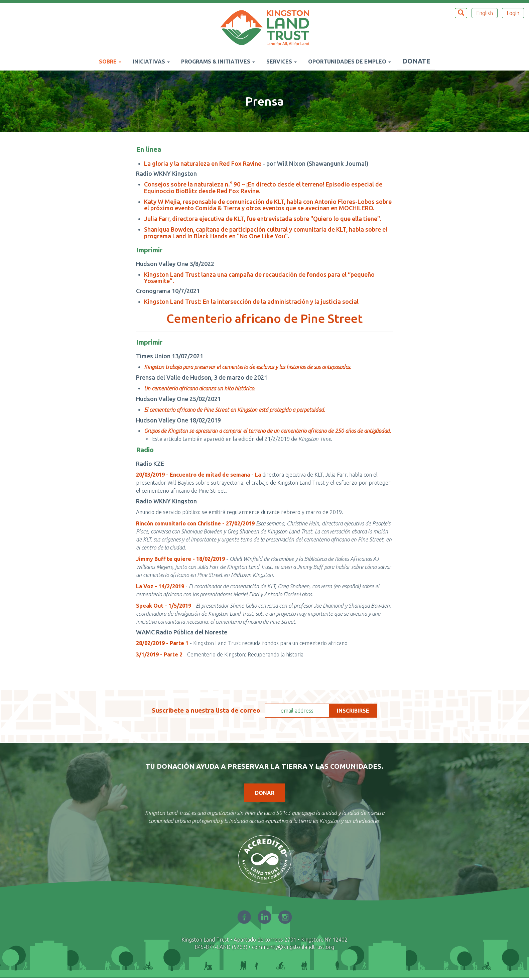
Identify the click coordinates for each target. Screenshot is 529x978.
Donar (264, 793)
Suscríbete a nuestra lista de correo (206, 710)
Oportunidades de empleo (349, 61)
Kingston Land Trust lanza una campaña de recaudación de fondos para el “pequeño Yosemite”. (259, 277)
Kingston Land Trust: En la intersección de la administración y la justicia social (251, 301)
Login (513, 13)
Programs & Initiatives (218, 61)
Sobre (110, 61)
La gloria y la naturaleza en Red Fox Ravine (202, 163)
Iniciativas (151, 61)
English (484, 13)
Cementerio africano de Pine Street (264, 318)
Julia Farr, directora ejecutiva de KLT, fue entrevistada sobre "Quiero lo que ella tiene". (263, 218)
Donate (416, 61)
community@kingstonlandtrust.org (293, 947)
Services (281, 61)
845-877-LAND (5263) (221, 947)
